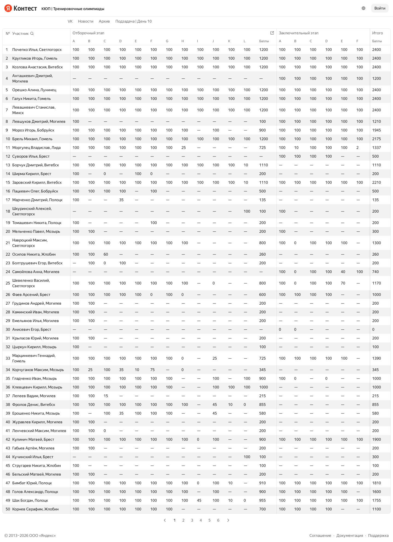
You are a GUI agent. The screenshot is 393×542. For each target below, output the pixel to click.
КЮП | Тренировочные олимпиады (72, 9)
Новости (85, 21)
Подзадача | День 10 (133, 21)
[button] (23, 33)
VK (70, 21)
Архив (104, 21)
